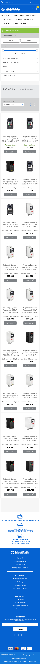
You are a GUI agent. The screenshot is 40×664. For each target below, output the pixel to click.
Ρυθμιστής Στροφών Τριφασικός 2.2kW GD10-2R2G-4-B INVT (30, 139)
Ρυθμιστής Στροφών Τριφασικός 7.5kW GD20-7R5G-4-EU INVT (10, 481)
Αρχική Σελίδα (6, 16)
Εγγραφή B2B (20, 564)
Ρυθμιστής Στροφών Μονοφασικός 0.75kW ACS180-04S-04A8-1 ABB (29, 267)
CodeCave (32, 661)
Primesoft (24, 661)
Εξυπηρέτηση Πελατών (20, 567)
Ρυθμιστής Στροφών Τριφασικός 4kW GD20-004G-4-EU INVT (29, 353)
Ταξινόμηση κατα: (8, 101)
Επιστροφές (20, 609)
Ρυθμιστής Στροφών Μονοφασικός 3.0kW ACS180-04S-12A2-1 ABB (29, 438)
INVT (29, 41)
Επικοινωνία (20, 599)
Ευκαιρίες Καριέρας (20, 561)
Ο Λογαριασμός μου (20, 578)
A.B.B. (11, 41)
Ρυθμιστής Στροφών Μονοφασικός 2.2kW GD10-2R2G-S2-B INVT (10, 224)
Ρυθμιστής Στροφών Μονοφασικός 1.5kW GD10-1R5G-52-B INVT (10, 139)
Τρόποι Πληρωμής (20, 602)
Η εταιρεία (20, 558)
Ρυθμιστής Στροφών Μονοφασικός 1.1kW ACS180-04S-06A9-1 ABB (10, 353)
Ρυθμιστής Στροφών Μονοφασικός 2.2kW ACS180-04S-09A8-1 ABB (29, 395)
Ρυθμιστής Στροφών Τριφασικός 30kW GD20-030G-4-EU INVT (29, 481)
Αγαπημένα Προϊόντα (20, 588)
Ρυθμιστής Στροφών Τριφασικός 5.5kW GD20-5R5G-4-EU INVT (10, 438)
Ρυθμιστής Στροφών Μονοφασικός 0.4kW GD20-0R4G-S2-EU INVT (10, 181)
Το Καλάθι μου (20, 582)
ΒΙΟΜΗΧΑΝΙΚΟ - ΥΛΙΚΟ (21, 16)
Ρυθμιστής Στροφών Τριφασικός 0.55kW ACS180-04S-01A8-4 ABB (10, 310)
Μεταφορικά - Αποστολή (20, 606)
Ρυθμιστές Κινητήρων (23, 19)
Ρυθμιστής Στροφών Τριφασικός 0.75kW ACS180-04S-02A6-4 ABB (29, 310)
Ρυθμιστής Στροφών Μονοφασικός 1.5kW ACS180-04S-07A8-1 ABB (10, 395)
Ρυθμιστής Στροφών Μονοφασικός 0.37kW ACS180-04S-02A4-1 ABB (29, 224)
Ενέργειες (33, 2)
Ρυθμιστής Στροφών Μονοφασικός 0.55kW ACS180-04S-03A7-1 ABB (10, 267)
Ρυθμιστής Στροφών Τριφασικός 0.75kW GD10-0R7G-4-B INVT (30, 181)
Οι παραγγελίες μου (20, 585)
